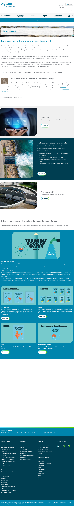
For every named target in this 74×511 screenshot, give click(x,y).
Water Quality (4, 484)
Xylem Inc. (61, 7)
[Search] (59, 9)
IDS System (4, 451)
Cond (64, 87)
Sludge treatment (57, 72)
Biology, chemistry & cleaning (13, 72)
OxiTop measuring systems (8, 457)
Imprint (70, 502)
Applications (9, 24)
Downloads (41, 461)
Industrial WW (18, 97)
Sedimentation (27, 72)
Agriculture (22, 445)
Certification (41, 469)
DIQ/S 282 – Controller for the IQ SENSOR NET (13, 433)
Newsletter (41, 473)
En (70, 4)
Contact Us (41, 471)
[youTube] (64, 446)
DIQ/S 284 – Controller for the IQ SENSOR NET (39, 433)
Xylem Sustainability (43, 447)
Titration (3, 478)
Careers (61, 5)
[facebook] (68, 446)
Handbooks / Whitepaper (44, 463)
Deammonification (7, 97)
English (3, 313)
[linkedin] (59, 446)
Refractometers (5, 476)
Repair (40, 467)
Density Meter (5, 488)
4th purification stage (39, 72)
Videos (40, 480)
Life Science (23, 457)
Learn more (42, 173)
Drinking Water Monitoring (8, 486)
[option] (7, 15)
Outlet (48, 72)
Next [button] (73, 16)
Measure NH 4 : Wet (59, 433)
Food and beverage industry (27, 455)
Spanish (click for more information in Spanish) (19, 311)
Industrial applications (25, 459)
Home (2, 24)
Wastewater (18, 24)
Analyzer (3, 445)
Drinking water (23, 449)
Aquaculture (23, 447)
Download (45, 198)
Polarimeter (4, 470)
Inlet (2, 72)
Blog (60, 3)
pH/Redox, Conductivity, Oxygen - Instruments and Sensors (7, 461)
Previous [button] (1, 16)
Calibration (41, 465)
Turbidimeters (4, 480)
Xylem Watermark (43, 449)
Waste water (23, 453)
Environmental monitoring (26, 451)
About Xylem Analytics (44, 445)
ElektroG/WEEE (63, 502)
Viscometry (4, 482)
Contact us (45, 125)
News (39, 475)
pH (62, 87)
